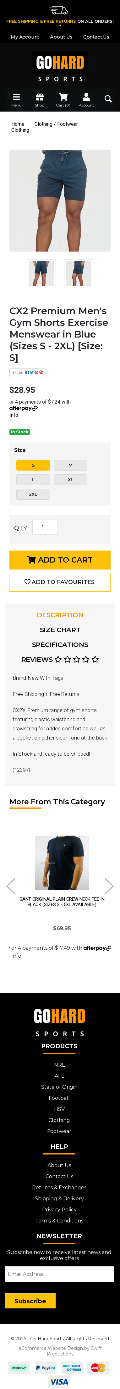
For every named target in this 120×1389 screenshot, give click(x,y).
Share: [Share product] (27, 372)
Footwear (59, 1130)
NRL (59, 1064)
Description (60, 615)
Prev (10, 886)
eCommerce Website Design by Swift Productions (60, 1349)
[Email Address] (59, 1273)
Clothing (59, 1119)
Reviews (60, 659)
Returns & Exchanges (59, 1186)
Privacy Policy (59, 1208)
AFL (59, 1075)
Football (59, 1097)
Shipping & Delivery (59, 1197)
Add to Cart (60, 559)
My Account (25, 37)
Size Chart (60, 630)
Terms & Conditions (59, 1219)
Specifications (60, 645)
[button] (60, 582)
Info (13, 415)
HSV (59, 1108)
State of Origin (59, 1086)
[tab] (60, 615)
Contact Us (96, 37)
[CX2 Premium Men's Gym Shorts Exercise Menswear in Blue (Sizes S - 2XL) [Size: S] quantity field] (45, 527)
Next (109, 886)
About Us (61, 37)
